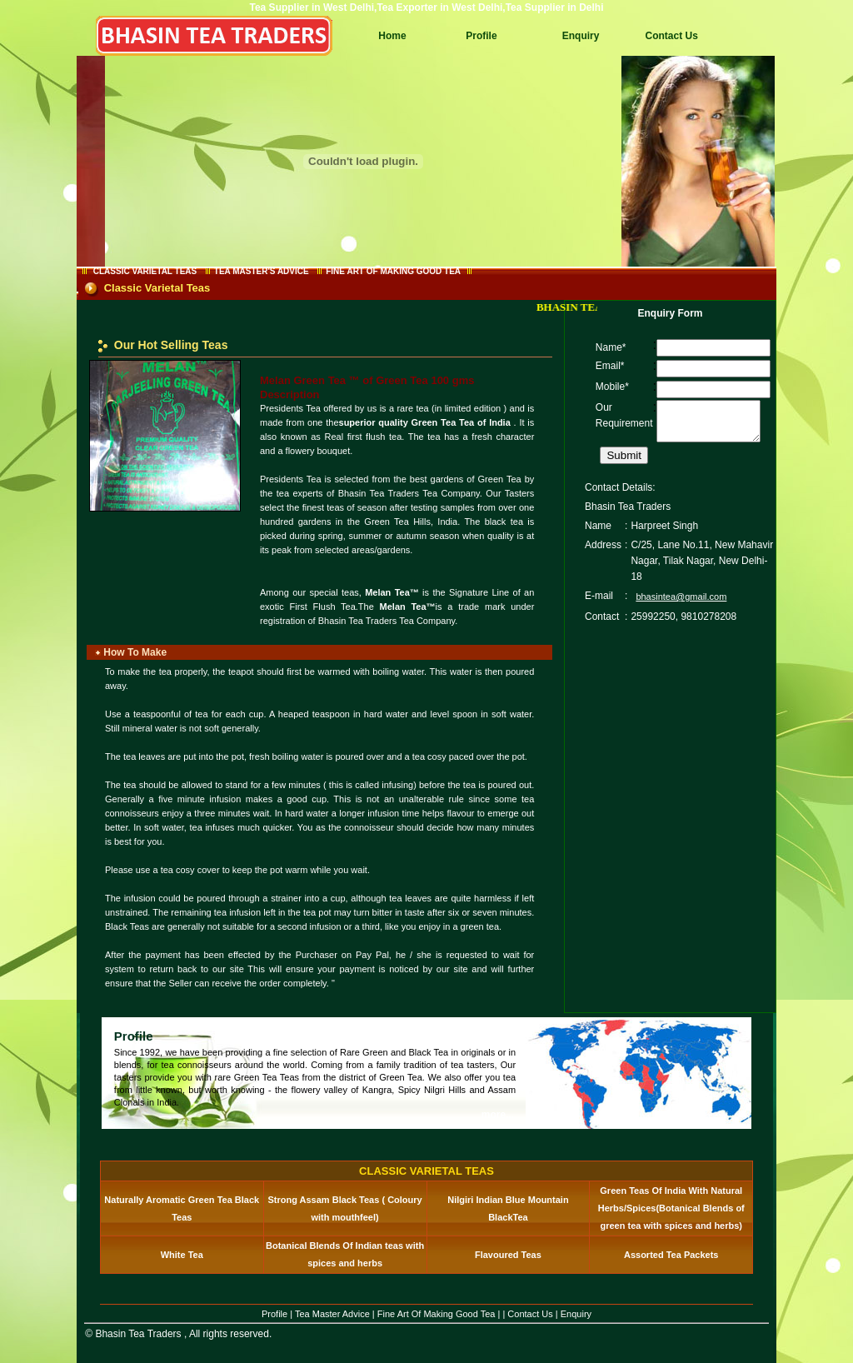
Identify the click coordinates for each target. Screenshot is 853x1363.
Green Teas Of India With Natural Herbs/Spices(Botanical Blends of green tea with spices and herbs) (671, 1208)
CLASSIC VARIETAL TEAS (145, 271)
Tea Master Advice (332, 1314)
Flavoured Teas (508, 1255)
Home (392, 36)
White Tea (182, 1255)
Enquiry (581, 36)
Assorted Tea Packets (671, 1255)
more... (497, 1115)
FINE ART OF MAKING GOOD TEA (393, 271)
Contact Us (671, 36)
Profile (481, 36)
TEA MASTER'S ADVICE (261, 271)
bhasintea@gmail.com (681, 604)
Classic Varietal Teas (157, 288)
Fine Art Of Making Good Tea (436, 1314)
